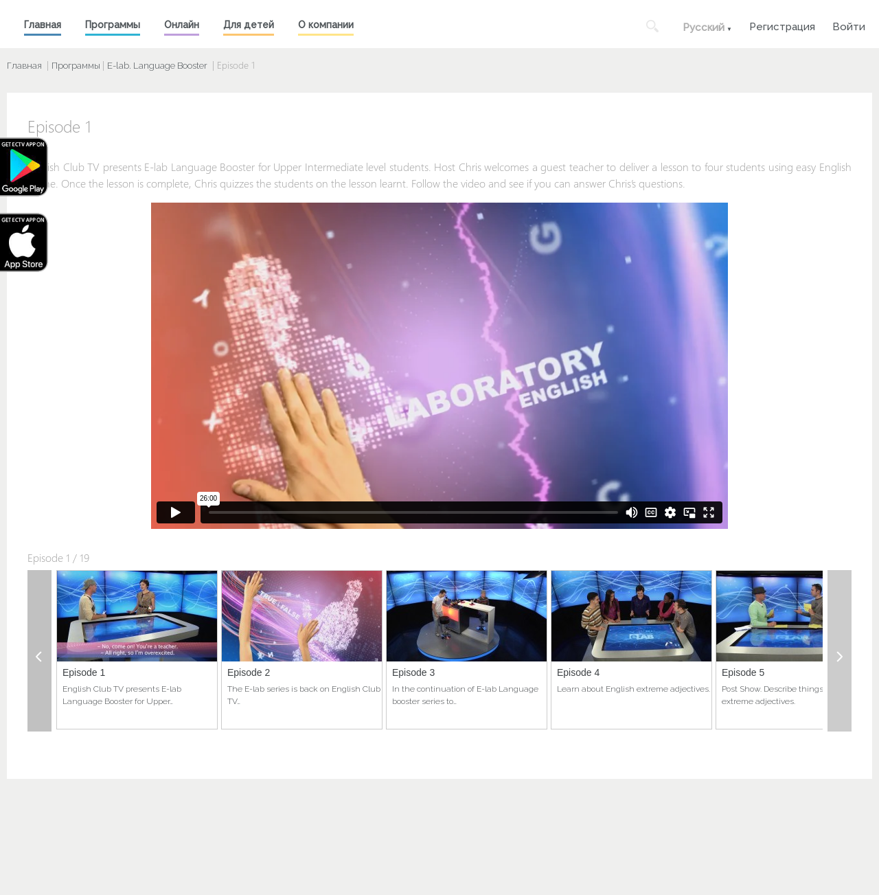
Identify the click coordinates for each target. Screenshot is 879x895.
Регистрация (782, 25)
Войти (848, 25)
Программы (112, 24)
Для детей (248, 24)
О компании (326, 24)
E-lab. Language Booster (157, 65)
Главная (42, 24)
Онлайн (181, 24)
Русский (703, 27)
